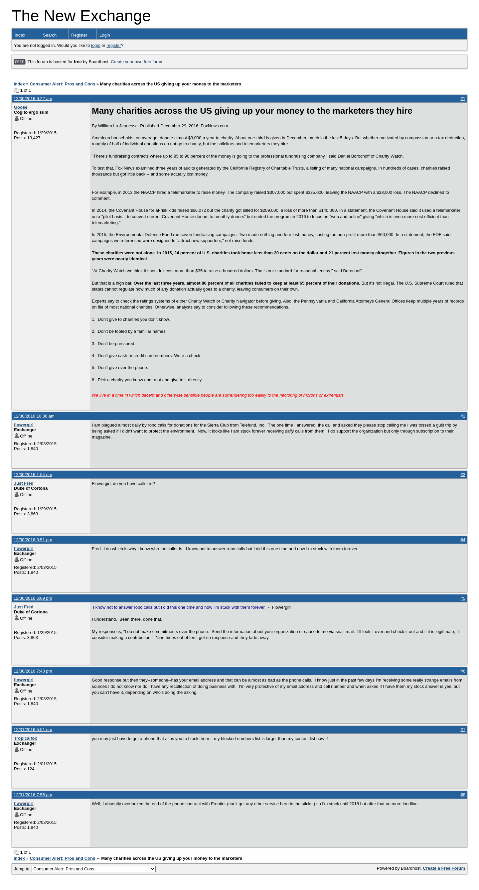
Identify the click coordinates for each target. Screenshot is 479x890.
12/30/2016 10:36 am (34, 416)
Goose (20, 107)
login (95, 45)
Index (20, 35)
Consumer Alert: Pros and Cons (62, 83)
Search (50, 35)
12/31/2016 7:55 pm (33, 794)
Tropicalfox (25, 738)
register (113, 45)
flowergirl (24, 424)
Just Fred (24, 483)
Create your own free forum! (138, 62)
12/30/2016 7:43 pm (33, 671)
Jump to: (85, 869)
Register (79, 35)
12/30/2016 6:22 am (33, 98)
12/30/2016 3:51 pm (33, 539)
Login (104, 35)
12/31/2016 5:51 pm (33, 729)
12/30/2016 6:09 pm (33, 598)
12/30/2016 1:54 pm (33, 474)
